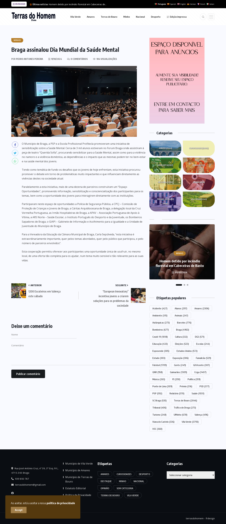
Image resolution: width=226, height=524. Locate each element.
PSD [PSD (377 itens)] (204, 386)
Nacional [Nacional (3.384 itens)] (139, 481)
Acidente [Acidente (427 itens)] (159, 308)
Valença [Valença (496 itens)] (201, 414)
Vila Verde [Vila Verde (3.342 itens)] (133, 495)
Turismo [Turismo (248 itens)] (159, 414)
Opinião (199, 182)
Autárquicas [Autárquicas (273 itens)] (161, 322)
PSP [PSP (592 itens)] (157, 393)
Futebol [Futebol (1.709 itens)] (159, 365)
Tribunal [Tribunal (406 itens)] (159, 407)
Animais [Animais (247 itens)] (181, 315)
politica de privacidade (61, 503)
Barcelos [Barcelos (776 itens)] (184, 322)
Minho (126, 16)
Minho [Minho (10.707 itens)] (122, 481)
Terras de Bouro (109, 16)
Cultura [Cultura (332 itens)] (181, 336)
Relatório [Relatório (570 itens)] (177, 393)
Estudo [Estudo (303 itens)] (158, 358)
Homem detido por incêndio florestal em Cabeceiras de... (77, 4)
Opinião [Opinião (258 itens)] (105, 488)
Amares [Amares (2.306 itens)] (201, 308)
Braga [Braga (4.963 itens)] (182, 329)
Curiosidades (198, 148)
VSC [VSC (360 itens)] (157, 428)
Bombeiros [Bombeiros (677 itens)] (160, 329)
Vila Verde (75, 16)
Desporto (155, 16)
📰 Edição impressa (177, 16)
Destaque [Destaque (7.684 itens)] (106, 481)
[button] (179, 285)
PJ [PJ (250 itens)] (176, 379)
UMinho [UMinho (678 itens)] (180, 414)
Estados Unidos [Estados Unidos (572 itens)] (187, 351)
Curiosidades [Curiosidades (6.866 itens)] (124, 474)
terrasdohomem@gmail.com (28, 484)
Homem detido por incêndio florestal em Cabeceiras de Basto (180, 263)
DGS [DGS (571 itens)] (199, 336)
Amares (91, 16)
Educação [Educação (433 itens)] (160, 343)
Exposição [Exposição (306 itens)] (180, 358)
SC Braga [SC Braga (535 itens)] (159, 400)
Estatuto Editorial (75, 488)
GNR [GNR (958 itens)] (157, 372)
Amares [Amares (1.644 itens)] (105, 474)
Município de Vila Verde (79, 463)
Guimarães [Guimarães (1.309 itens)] (178, 372)
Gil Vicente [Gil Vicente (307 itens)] (201, 365)
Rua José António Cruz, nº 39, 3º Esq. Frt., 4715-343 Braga (34, 470)
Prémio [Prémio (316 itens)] (186, 386)
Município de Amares (77, 470)
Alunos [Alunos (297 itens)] (181, 308)
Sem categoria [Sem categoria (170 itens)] (125, 488)
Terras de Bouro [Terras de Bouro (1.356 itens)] (110, 495)
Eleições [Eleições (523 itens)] (182, 343)
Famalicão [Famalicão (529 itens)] (203, 358)
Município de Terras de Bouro (78, 479)
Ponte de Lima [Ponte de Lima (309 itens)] (162, 386)
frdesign (210, 518)
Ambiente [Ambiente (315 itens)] (159, 315)
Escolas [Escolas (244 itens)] (203, 343)
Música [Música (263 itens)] (158, 379)
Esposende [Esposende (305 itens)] (160, 351)
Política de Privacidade (78, 495)
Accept (19, 509)
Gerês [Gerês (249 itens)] (180, 365)
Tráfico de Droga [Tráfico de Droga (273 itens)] (185, 407)
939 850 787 (20, 478)
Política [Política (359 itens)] (194, 379)
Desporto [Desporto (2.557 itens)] (144, 474)
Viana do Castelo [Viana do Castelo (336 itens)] (163, 421)
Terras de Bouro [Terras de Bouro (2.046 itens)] (185, 400)
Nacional (140, 16)
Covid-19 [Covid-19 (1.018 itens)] (160, 336)
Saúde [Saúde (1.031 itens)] (198, 393)
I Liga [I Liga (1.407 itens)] (200, 372)
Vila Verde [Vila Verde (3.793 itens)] (190, 421)
